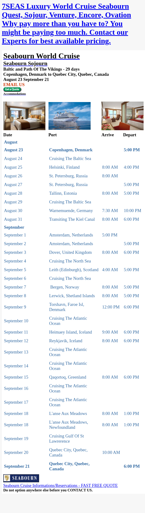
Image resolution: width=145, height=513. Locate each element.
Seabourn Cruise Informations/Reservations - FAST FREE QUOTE (60, 485)
